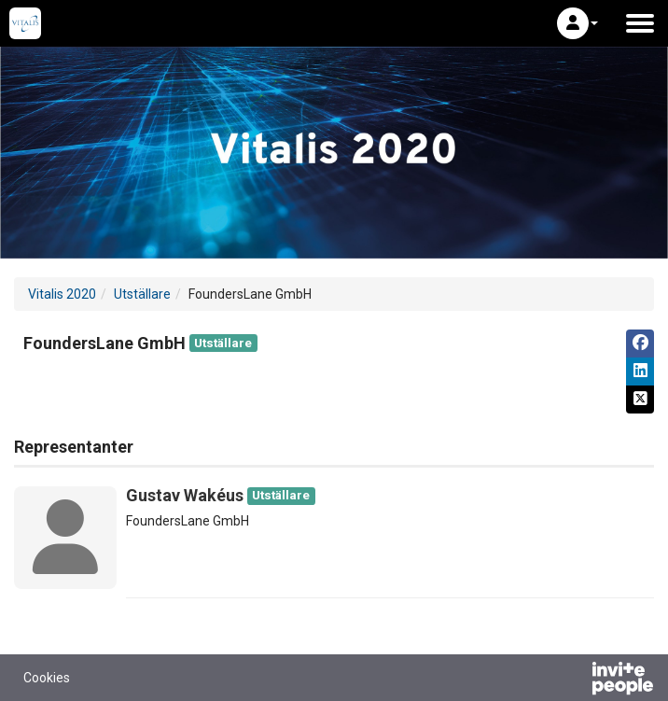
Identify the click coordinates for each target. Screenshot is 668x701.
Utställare (142, 294)
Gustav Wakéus (185, 495)
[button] (577, 23)
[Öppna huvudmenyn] (640, 23)
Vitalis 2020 (62, 294)
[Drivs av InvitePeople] (573, 680)
